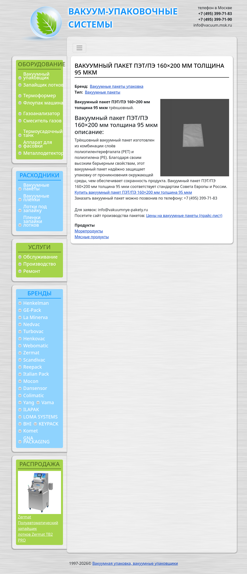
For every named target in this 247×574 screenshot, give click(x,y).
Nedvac (31, 324)
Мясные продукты (92, 236)
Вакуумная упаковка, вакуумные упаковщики (135, 563)
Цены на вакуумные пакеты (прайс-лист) (184, 215)
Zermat (31, 352)
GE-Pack (32, 310)
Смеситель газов (42, 120)
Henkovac (34, 338)
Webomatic (35, 345)
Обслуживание (40, 256)
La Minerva (35, 317)
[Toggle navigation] (79, 48)
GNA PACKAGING (36, 439)
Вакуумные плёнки (36, 197)
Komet (30, 430)
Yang (28, 402)
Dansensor (35, 388)
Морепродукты (89, 231)
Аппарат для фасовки (37, 144)
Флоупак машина (43, 102)
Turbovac (33, 331)
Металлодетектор (43, 153)
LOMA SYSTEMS (40, 416)
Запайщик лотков (43, 84)
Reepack (32, 366)
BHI (27, 423)
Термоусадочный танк (43, 133)
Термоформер (39, 95)
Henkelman (36, 303)
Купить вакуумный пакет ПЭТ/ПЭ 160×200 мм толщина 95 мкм (133, 192)
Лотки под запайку (35, 208)
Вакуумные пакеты (36, 186)
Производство (39, 263)
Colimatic (33, 395)
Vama (47, 402)
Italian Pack (36, 373)
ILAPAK (31, 409)
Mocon (31, 381)
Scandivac (34, 359)
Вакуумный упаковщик (36, 75)
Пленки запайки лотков (32, 221)
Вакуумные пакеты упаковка (116, 86)
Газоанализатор (41, 113)
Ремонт (31, 271)
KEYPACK (48, 423)
